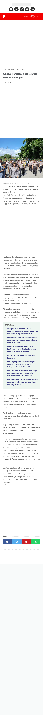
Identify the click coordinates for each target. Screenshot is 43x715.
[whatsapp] (32, 9)
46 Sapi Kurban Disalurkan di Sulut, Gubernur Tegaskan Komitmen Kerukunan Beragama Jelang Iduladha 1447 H (22, 331)
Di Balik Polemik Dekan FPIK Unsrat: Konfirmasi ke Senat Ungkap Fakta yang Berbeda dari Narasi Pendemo (21, 349)
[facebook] (10, 9)
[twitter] (16, 9)
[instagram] (21, 9)
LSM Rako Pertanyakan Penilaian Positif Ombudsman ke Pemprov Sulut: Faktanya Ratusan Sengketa (22, 340)
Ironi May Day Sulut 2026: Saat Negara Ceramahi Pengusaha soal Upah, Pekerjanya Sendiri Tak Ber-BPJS (21, 364)
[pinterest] (26, 541)
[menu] (4, 16)
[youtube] (26, 9)
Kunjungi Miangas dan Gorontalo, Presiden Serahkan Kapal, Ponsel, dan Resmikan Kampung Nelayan (22, 382)
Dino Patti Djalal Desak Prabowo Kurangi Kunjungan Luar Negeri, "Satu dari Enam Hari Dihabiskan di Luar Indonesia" (22, 373)
